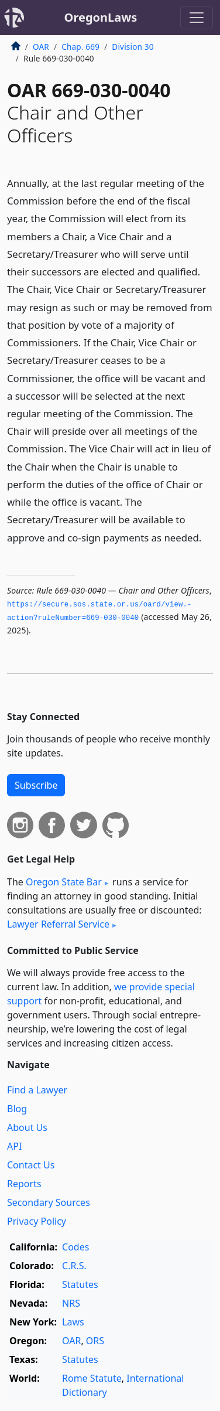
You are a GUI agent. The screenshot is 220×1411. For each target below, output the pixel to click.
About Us (27, 1127)
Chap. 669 (80, 46)
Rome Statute (92, 1378)
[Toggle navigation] (196, 17)
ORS (95, 1340)
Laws (73, 1321)
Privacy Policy (36, 1221)
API (14, 1146)
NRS (71, 1303)
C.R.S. (74, 1265)
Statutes (80, 1284)
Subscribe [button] (36, 785)
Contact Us (30, 1164)
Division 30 (132, 46)
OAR (41, 46)
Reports (24, 1183)
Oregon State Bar (64, 881)
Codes (75, 1246)
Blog (17, 1108)
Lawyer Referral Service (58, 924)
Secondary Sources (48, 1202)
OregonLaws (101, 17)
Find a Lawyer (37, 1089)
